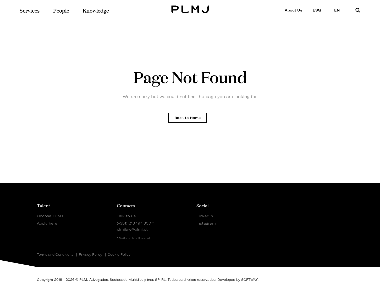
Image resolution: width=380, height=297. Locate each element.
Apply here (47, 223)
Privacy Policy (90, 254)
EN (338, 10)
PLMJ (190, 8)
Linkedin (204, 216)
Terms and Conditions (55, 254)
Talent (43, 205)
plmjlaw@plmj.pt (132, 229)
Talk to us (126, 216)
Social (202, 205)
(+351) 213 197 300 (134, 223)
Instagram (206, 223)
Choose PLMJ (50, 216)
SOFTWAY (249, 280)
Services (30, 10)
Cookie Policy (119, 254)
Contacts (126, 205)
